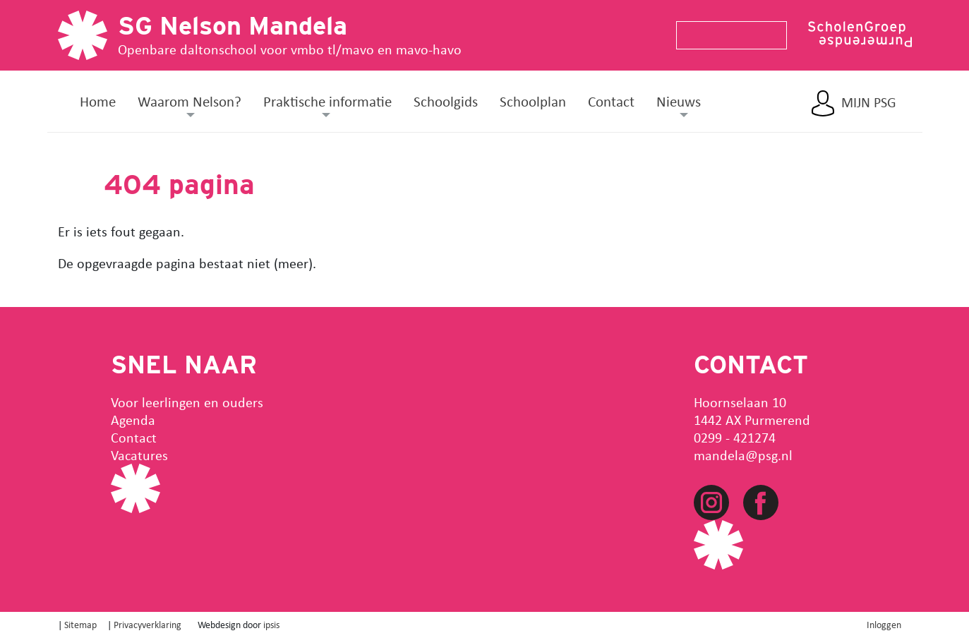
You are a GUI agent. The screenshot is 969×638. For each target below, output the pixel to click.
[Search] (725, 35)
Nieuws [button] (678, 101)
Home (98, 101)
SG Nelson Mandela (232, 25)
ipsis (271, 624)
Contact (611, 101)
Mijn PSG (868, 102)
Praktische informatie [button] (327, 101)
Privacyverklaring (147, 624)
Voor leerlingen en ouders (187, 401)
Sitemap (80, 624)
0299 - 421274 (735, 437)
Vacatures (139, 454)
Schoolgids (446, 101)
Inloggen (884, 624)
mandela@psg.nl (743, 454)
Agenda (133, 419)
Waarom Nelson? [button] (189, 101)
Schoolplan (533, 101)
